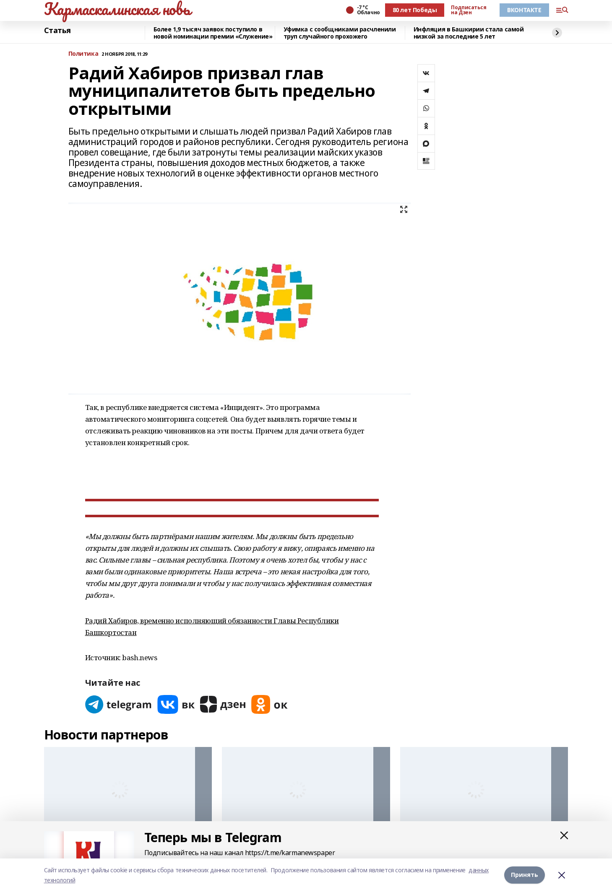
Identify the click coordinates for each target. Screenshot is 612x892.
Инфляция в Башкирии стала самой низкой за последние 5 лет (469, 33)
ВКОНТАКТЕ (524, 10)
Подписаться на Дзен (468, 10)
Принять (524, 875)
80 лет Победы (415, 10)
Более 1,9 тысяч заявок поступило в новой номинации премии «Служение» (213, 33)
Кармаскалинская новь (117, 9)
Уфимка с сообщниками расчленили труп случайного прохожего (340, 33)
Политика (83, 53)
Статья (57, 30)
